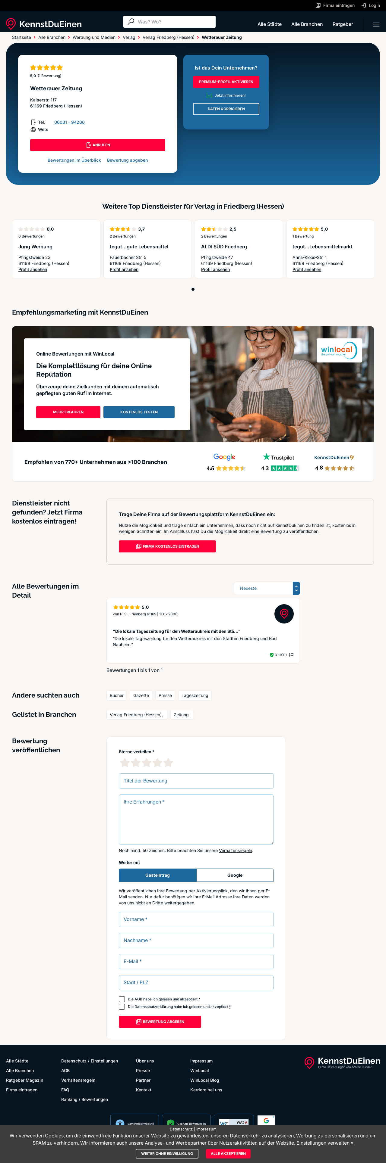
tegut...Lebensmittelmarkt (323, 247)
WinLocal (199, 1070)
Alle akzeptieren (228, 1153)
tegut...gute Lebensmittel (139, 247)
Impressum (201, 1060)
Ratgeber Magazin (24, 1080)
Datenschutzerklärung (153, 1006)
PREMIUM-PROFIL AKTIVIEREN (226, 81)
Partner (143, 1080)
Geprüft (281, 655)
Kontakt (143, 1089)
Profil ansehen (32, 269)
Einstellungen (104, 1060)
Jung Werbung (35, 247)
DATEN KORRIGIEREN (226, 109)
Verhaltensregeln (235, 850)
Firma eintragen (21, 1089)
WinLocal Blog (204, 1080)
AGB (138, 999)
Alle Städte (270, 24)
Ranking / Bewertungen (84, 1099)
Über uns (145, 1060)
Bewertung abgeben (127, 160)
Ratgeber (343, 24)
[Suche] (175, 21)
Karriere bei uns (206, 1089)
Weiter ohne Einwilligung (167, 1153)
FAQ (65, 1089)
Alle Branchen (307, 24)
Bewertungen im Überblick (74, 160)
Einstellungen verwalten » (324, 1143)
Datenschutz (74, 1060)
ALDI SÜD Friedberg (224, 247)
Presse (143, 1070)
